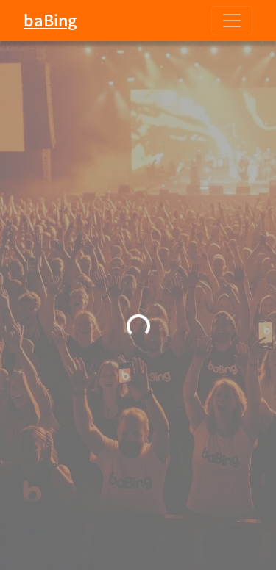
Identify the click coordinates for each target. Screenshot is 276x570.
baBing (50, 20)
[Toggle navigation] (231, 20)
